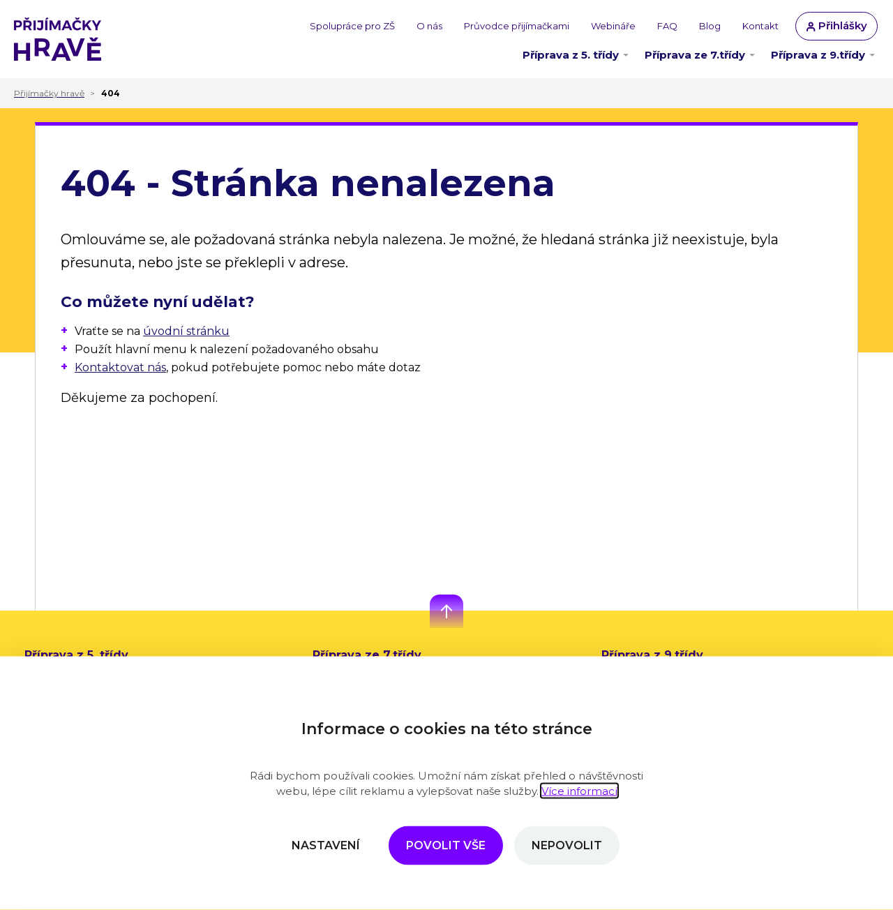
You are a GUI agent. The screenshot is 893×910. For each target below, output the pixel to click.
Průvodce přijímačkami (516, 25)
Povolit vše (446, 845)
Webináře (613, 25)
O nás (429, 25)
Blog (710, 25)
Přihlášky (836, 25)
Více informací (579, 791)
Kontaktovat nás (120, 367)
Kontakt (760, 25)
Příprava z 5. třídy (571, 54)
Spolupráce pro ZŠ (352, 25)
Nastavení (326, 845)
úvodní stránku (186, 331)
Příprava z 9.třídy (818, 54)
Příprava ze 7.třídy (695, 54)
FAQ (667, 25)
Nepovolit (567, 845)
